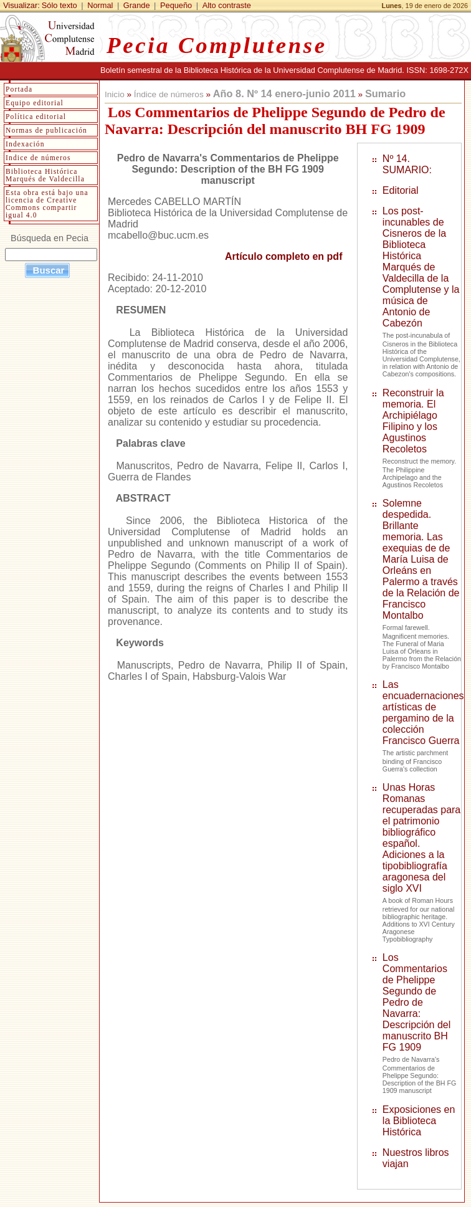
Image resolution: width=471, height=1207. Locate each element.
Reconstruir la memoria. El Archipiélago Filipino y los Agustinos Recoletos (413, 421)
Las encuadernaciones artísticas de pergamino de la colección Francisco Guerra (423, 712)
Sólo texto (59, 5)
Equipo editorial (35, 103)
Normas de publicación (46, 130)
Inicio (115, 94)
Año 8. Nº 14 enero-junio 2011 (284, 93)
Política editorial (36, 116)
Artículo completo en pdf (283, 256)
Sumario (385, 93)
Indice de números (38, 157)
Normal (100, 5)
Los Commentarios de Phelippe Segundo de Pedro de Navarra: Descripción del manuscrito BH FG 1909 (416, 1002)
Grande (136, 5)
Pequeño (176, 5)
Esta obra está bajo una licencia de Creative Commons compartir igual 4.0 (47, 204)
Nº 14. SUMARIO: (407, 164)
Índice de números (169, 94)
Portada (19, 89)
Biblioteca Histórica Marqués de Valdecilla (45, 175)
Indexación (25, 144)
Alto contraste (226, 5)
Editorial (401, 190)
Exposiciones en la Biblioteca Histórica (419, 1120)
